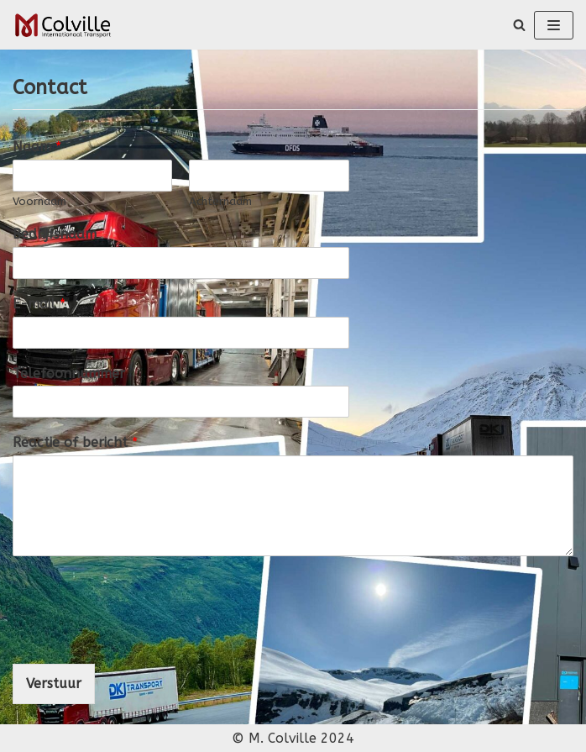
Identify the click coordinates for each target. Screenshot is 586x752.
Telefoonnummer (69, 373)
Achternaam (220, 201)
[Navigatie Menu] (553, 25)
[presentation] (140, 636)
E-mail (39, 304)
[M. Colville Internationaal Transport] (63, 25)
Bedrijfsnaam (55, 234)
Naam (37, 147)
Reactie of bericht (75, 442)
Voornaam (39, 201)
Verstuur (53, 684)
